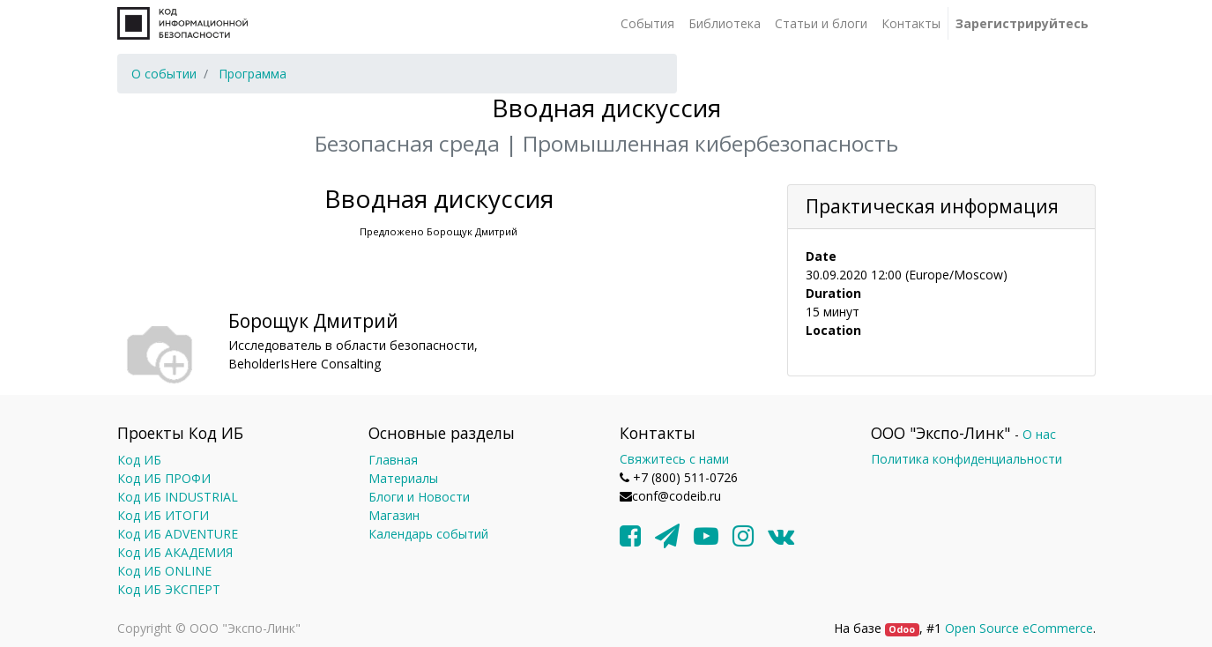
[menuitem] (647, 23)
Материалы (403, 478)
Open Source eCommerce (1019, 628)
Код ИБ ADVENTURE (177, 533)
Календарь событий (428, 533)
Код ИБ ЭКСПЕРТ (168, 589)
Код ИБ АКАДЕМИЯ (175, 552)
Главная (393, 459)
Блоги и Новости (419, 496)
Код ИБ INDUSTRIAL (177, 496)
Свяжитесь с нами (674, 458)
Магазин (394, 515)
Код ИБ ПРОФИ (164, 478)
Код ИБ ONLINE (164, 570)
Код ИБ (139, 459)
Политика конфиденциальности (966, 458)
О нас (1039, 434)
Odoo (902, 629)
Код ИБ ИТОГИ (163, 515)
